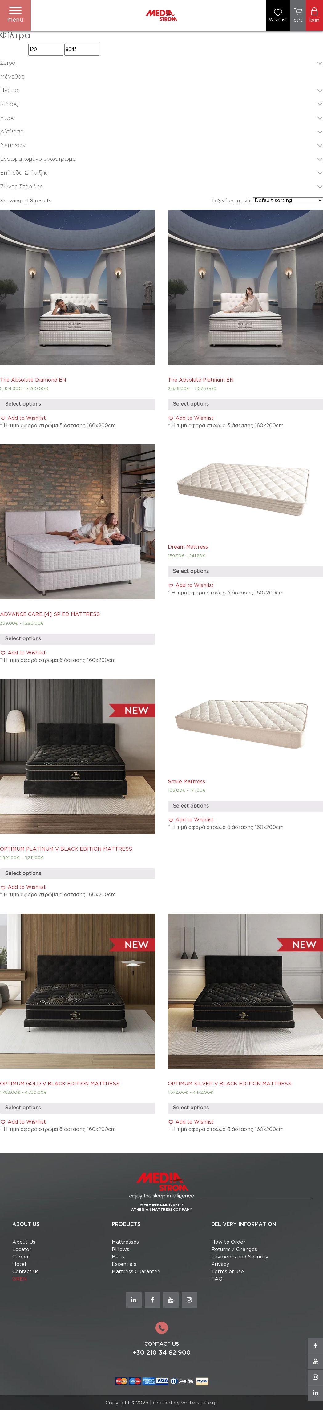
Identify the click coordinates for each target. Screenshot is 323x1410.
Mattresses (125, 1242)
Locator (21, 1249)
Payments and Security (239, 1257)
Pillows (120, 1249)
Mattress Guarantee (136, 1272)
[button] (23, 418)
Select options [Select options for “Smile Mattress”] (191, 806)
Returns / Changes (234, 1249)
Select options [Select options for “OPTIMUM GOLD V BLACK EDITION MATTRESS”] (23, 1108)
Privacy (220, 1264)
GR (16, 1279)
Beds (118, 1257)
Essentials (124, 1264)
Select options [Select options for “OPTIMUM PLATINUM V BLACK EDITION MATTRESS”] (23, 873)
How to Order (228, 1242)
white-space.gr (199, 1403)
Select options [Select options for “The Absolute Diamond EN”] (23, 404)
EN (23, 1279)
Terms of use (227, 1272)
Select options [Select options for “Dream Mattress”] (191, 571)
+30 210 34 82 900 (161, 1352)
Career (20, 1257)
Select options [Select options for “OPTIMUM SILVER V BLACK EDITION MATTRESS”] (191, 1108)
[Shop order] (288, 200)
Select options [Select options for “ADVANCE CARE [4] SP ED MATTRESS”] (23, 639)
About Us (23, 1242)
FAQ (217, 1279)
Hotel (19, 1264)
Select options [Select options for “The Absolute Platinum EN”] (191, 404)
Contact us (25, 1272)
